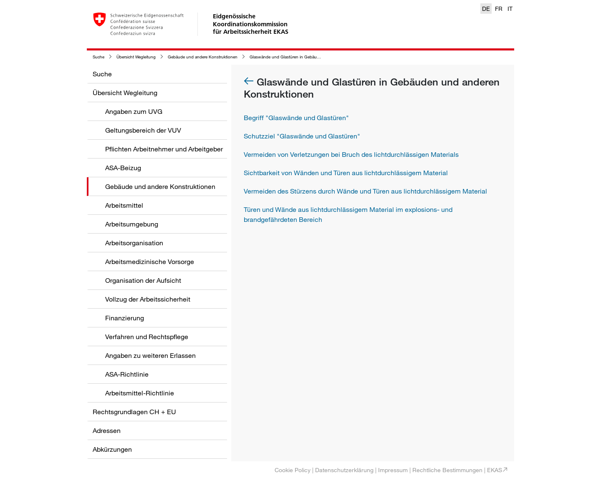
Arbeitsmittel (124, 205)
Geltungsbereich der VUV (143, 130)
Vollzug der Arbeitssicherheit (147, 299)
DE (486, 8)
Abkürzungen (112, 449)
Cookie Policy (293, 469)
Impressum (393, 469)
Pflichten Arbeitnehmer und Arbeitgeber (164, 149)
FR (499, 8)
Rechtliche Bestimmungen (447, 469)
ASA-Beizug (123, 168)
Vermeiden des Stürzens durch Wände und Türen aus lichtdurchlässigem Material (365, 191)
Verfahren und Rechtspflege (146, 336)
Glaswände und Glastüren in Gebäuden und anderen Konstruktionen (314, 57)
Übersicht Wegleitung (136, 57)
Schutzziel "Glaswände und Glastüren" (302, 136)
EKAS (494, 469)
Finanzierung (124, 318)
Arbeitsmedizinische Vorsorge (149, 261)
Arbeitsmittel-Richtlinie (139, 393)
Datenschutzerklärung (344, 469)
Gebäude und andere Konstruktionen (202, 57)
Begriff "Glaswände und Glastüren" (296, 117)
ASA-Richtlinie (127, 374)
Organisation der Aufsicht (143, 280)
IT (510, 8)
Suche (98, 57)
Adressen (107, 430)
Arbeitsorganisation (134, 243)
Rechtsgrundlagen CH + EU (134, 412)
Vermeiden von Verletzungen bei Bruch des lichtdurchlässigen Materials (351, 154)
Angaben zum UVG (133, 111)
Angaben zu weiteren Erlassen (150, 355)
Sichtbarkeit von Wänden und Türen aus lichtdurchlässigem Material (346, 173)
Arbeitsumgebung (131, 224)
